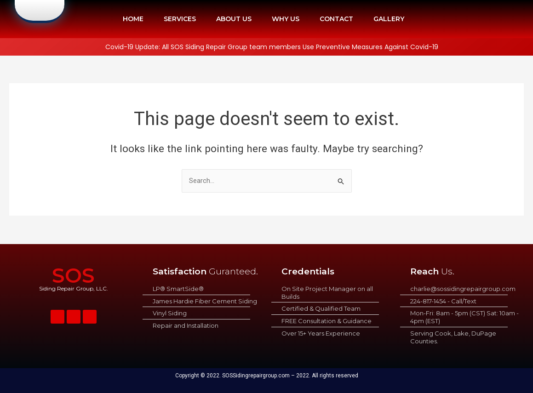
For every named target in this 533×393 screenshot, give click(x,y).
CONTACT (336, 19)
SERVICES (180, 19)
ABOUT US (234, 19)
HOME (133, 19)
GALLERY (388, 19)
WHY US (285, 19)
